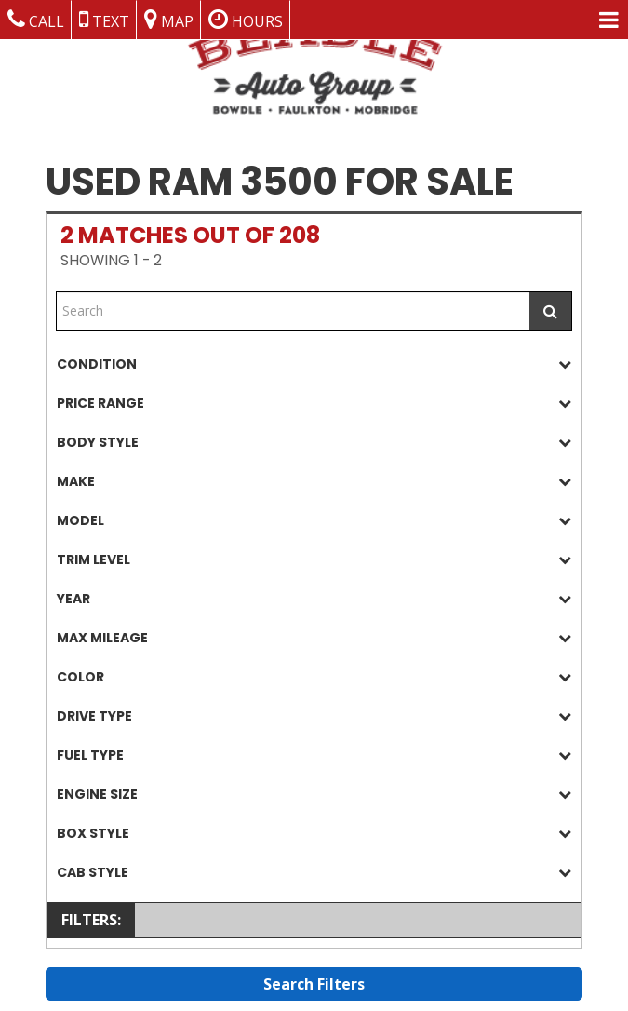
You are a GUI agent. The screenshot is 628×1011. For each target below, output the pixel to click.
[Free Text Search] (293, 311)
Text (104, 19)
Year (314, 599)
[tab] (314, 364)
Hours (245, 19)
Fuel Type (314, 755)
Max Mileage (314, 638)
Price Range (314, 403)
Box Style (314, 833)
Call (35, 19)
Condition (314, 364)
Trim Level (314, 560)
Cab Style (314, 873)
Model (314, 521)
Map (169, 19)
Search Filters (314, 984)
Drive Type (314, 716)
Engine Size (314, 794)
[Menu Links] (609, 19)
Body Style (314, 442)
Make (314, 482)
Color (314, 677)
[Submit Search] (550, 311)
